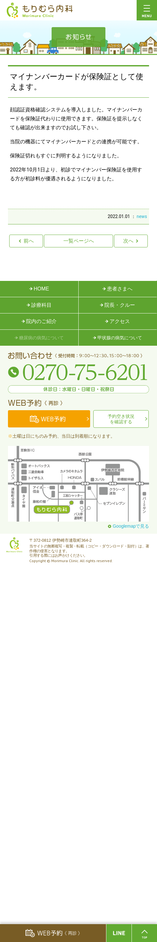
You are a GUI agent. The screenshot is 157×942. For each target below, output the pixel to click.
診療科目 (39, 305)
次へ (130, 241)
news (142, 216)
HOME (39, 288)
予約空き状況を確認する (121, 419)
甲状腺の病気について (117, 337)
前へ (26, 241)
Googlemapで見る (128, 526)
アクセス (117, 321)
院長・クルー (117, 305)
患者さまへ (117, 288)
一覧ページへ (78, 241)
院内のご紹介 (39, 321)
